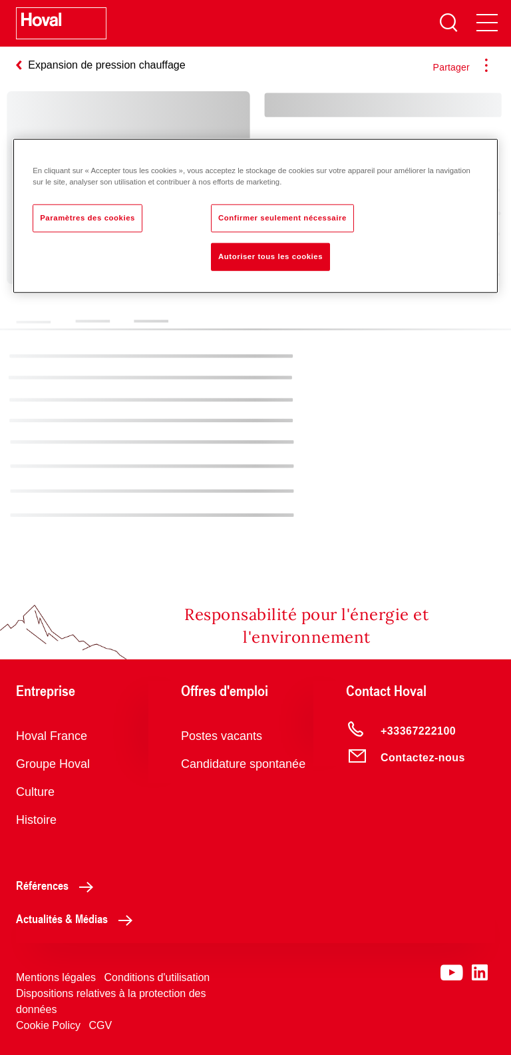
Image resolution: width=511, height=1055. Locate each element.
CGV (100, 1025)
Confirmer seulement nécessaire (282, 217)
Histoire (36, 820)
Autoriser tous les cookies (270, 256)
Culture (35, 792)
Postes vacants (221, 736)
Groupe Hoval (53, 764)
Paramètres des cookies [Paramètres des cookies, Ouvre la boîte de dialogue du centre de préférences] (87, 217)
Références (58, 885)
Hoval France (51, 736)
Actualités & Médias (78, 918)
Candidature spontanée (243, 764)
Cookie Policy (48, 1025)
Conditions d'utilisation (157, 977)
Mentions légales (56, 977)
